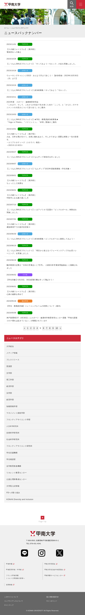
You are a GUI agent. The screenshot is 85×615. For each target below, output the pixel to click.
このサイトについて (11, 597)
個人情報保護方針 (52, 597)
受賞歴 (9, 366)
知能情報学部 (12, 406)
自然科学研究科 (12, 433)
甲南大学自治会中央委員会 (53, 569)
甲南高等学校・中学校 (14, 569)
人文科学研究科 (12, 426)
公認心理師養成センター (16, 479)
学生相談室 (11, 459)
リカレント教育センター (16, 473)
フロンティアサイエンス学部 (18, 420)
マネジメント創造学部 (15, 413)
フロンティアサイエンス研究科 (19, 446)
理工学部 (10, 380)
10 (57, 328)
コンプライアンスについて (13, 601)
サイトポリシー (51, 601)
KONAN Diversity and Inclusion (19, 499)
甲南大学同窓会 (49, 564)
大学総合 (10, 346)
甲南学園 (9, 564)
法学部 (9, 393)
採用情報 (9, 585)
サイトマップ (9, 605)
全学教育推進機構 (13, 466)
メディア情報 (12, 353)
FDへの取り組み (13, 493)
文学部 (9, 373)
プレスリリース (12, 360)
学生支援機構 (12, 453)
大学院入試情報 (12, 486)
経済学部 (10, 386)
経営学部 (10, 400)
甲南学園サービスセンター (53, 575)
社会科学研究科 (12, 439)
